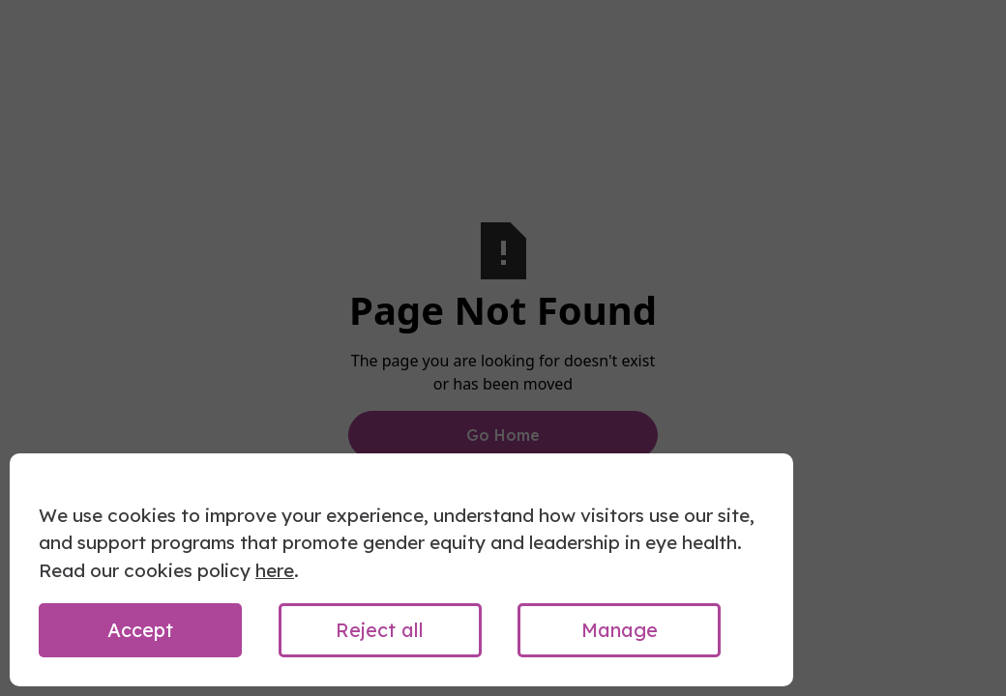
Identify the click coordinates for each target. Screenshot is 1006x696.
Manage (619, 630)
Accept (140, 630)
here (274, 570)
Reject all (380, 630)
